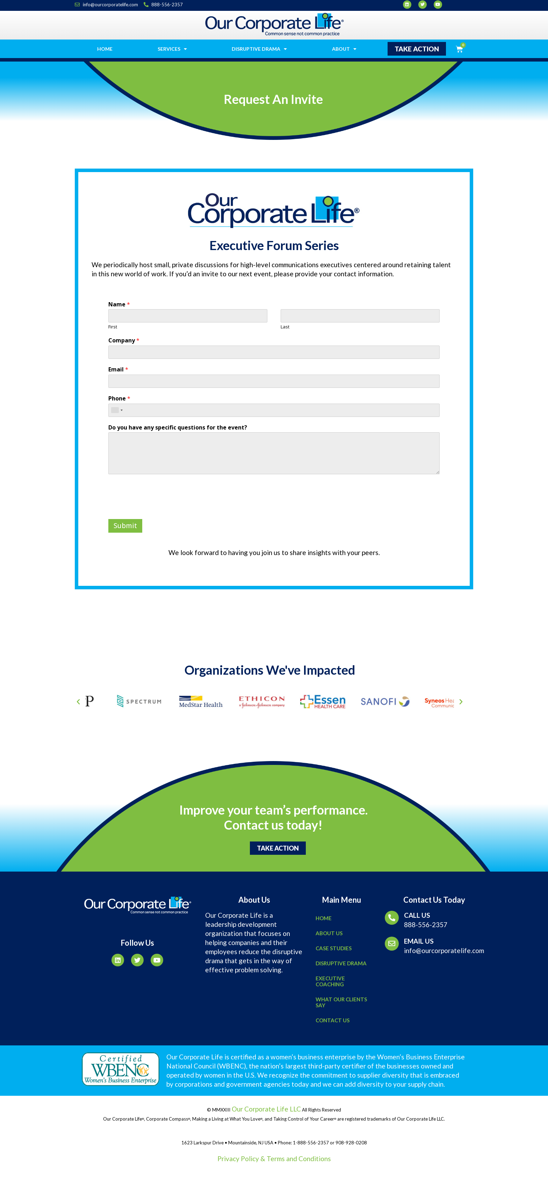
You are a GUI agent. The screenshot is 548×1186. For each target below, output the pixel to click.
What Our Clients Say (341, 1002)
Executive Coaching (330, 981)
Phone (119, 398)
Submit (125, 525)
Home (105, 49)
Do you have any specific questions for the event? (177, 427)
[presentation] (161, 507)
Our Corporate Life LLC (265, 1109)
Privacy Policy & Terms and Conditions (274, 1159)
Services (172, 49)
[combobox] (117, 410)
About (344, 49)
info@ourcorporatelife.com (444, 950)
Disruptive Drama (259, 49)
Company (123, 340)
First (112, 327)
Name (119, 304)
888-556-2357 (425, 925)
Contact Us (332, 1020)
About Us (329, 933)
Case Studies (334, 948)
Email (118, 369)
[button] (417, 49)
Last (285, 327)
